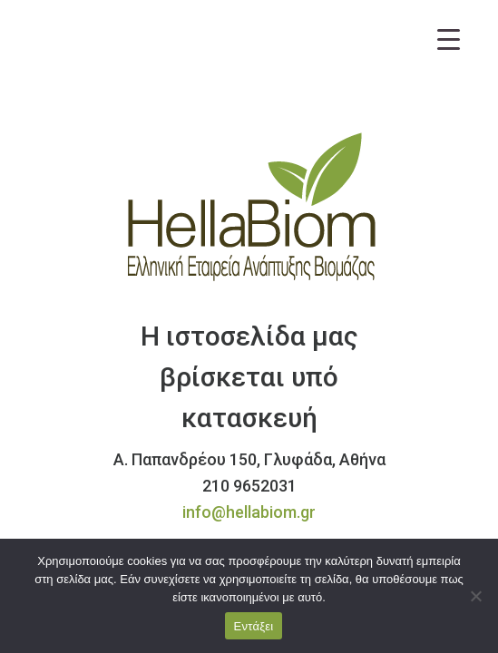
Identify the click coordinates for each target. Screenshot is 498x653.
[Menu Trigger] (449, 38)
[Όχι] (475, 596)
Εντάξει (254, 626)
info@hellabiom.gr (249, 511)
